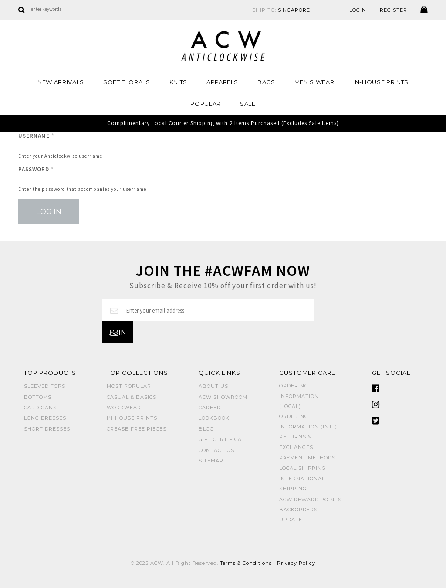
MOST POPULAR (129, 386)
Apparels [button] (222, 81)
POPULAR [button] (205, 103)
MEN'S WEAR (314, 81)
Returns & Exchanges (296, 442)
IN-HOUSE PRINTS (381, 81)
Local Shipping (302, 468)
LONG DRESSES (45, 418)
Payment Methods (307, 458)
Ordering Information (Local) (299, 396)
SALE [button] (248, 103)
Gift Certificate (224, 439)
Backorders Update (298, 514)
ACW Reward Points (310, 499)
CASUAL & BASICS (131, 397)
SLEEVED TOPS (44, 386)
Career (210, 407)
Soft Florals (126, 81)
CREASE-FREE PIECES (136, 429)
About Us (213, 386)
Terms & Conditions (246, 563)
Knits (178, 81)
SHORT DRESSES (47, 429)
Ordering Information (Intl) (308, 421)
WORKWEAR (124, 407)
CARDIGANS (40, 407)
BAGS (266, 81)
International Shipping (302, 484)
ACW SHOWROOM (223, 397)
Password (36, 169)
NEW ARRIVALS (60, 81)
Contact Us (216, 450)
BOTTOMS (37, 397)
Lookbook (214, 418)
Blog (206, 429)
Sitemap (211, 461)
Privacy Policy (296, 563)
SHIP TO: (281, 10)
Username (36, 135)
